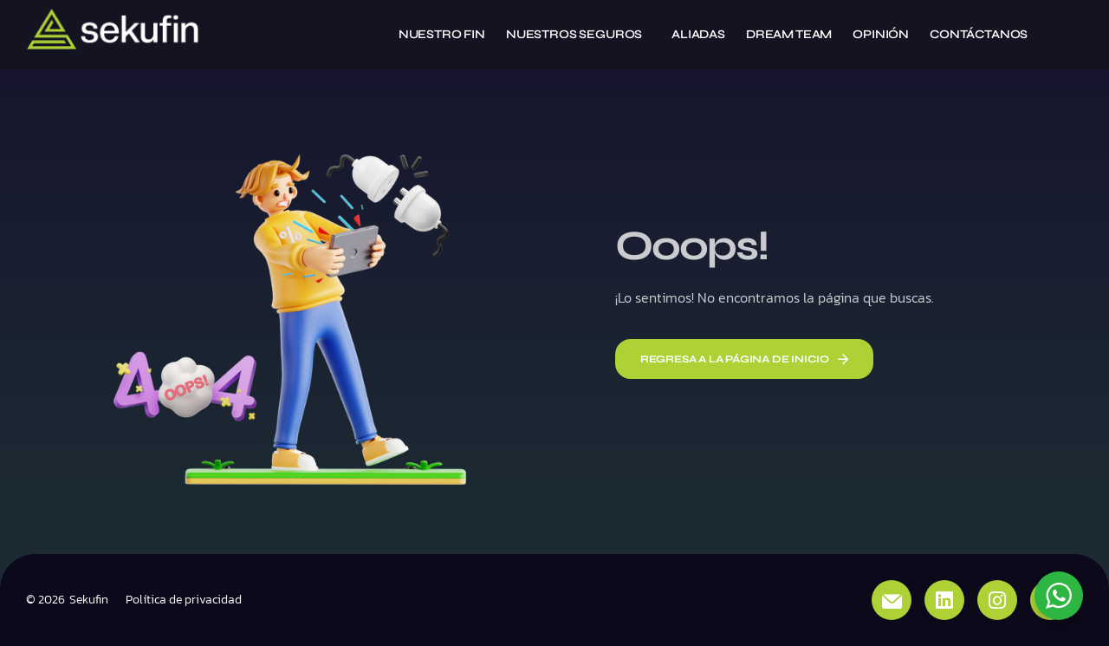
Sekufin (88, 600)
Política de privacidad (184, 600)
